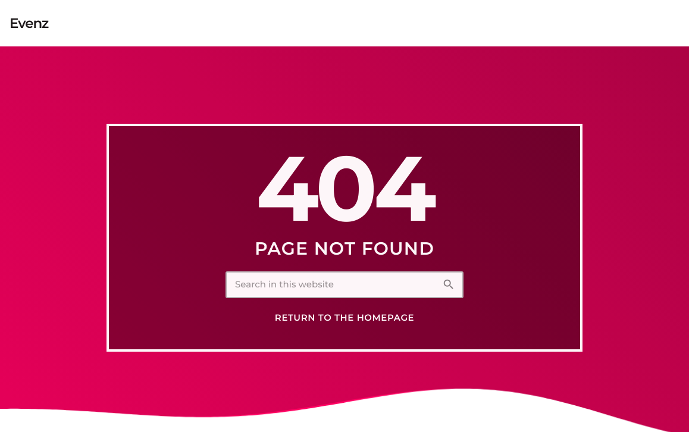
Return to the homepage (344, 317)
